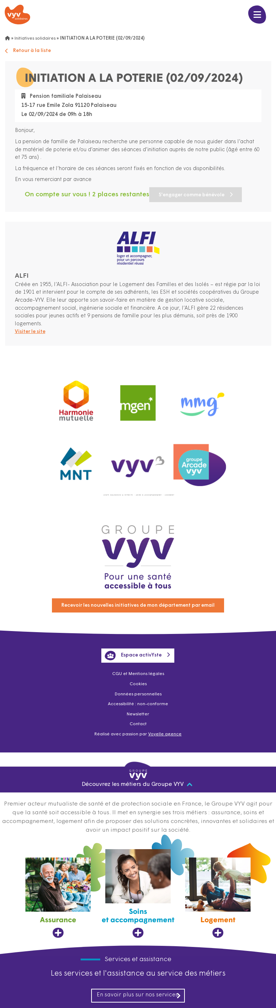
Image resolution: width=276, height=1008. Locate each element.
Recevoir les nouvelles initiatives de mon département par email (138, 602)
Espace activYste (133, 653)
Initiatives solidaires (35, 38)
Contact (138, 724)
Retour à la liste (30, 51)
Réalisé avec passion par (138, 734)
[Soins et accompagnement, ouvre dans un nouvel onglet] (138, 894)
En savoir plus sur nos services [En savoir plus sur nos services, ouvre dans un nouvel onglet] (139, 996)
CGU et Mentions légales (138, 672)
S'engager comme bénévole (60, 195)
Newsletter (138, 713)
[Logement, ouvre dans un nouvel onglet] (218, 899)
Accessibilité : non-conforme (138, 703)
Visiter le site (31, 333)
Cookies (138, 682)
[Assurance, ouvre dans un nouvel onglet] (58, 899)
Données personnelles (138, 693)
